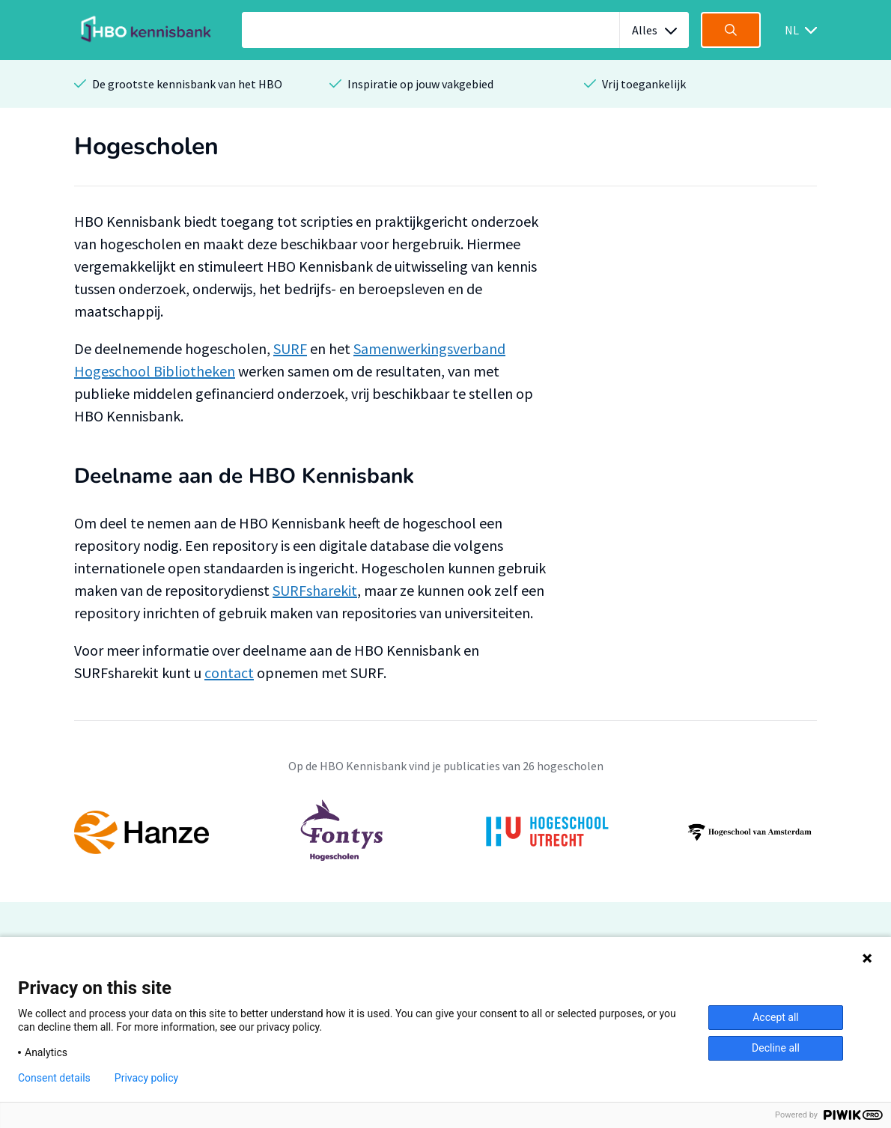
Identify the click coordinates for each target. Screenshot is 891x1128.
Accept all (775, 1017)
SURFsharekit (315, 590)
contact (229, 672)
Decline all (776, 1048)
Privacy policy (146, 1078)
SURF (290, 348)
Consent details (54, 1078)
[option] (445, 832)
